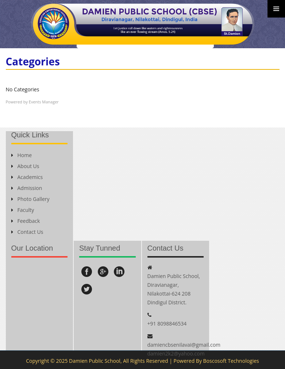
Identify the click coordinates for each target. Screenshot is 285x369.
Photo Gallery (30, 198)
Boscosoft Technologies (231, 360)
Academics (27, 177)
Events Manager (44, 101)
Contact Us (27, 231)
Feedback (25, 220)
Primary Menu (276, 9)
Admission (26, 187)
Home (21, 155)
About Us (25, 166)
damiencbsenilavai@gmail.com (184, 344)
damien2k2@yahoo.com (176, 353)
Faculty (22, 209)
